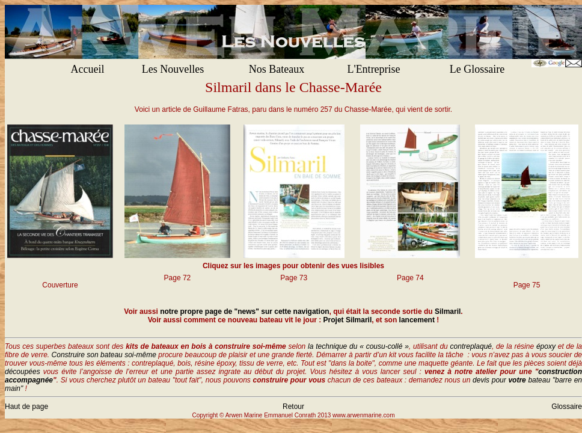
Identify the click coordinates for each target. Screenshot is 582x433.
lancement (417, 320)
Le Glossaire (477, 69)
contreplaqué (471, 346)
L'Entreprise (373, 69)
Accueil (88, 69)
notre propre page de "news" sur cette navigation (244, 311)
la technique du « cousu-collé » (358, 346)
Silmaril (448, 311)
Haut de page (26, 406)
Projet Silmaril (347, 320)
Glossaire (566, 406)
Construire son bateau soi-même (104, 355)
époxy (546, 346)
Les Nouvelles (173, 69)
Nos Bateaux (276, 69)
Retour (293, 406)
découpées (22, 371)
